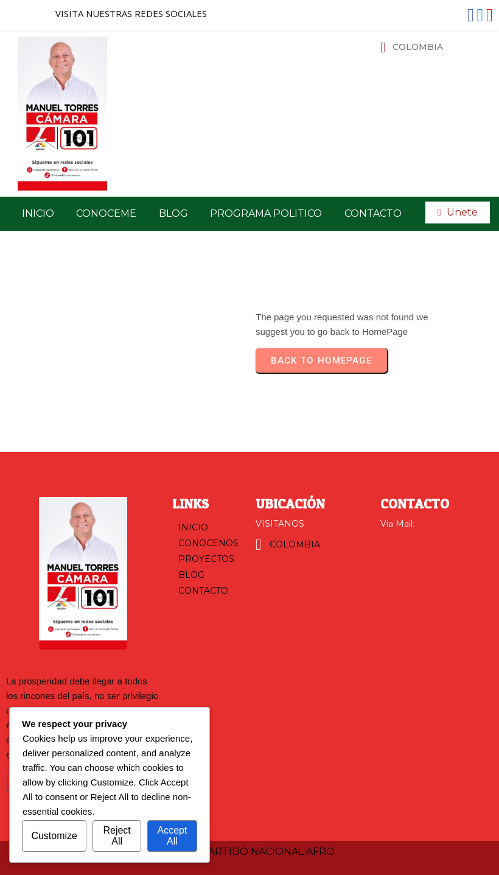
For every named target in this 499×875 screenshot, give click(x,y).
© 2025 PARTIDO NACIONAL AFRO (249, 851)
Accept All (172, 835)
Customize (54, 836)
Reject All (116, 835)
